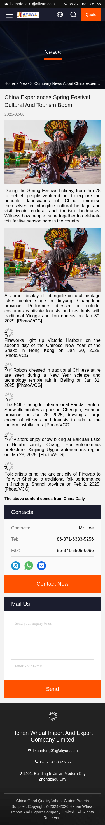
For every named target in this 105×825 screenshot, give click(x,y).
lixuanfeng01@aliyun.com (29, 4)
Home (9, 83)
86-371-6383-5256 (82, 4)
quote (91, 14)
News (25, 83)
